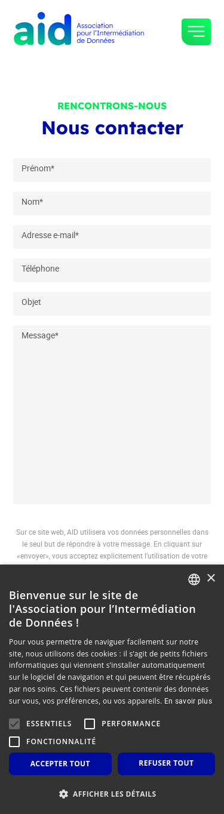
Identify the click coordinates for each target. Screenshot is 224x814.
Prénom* (38, 168)
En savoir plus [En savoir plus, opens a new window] (188, 700)
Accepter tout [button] (60, 763)
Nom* (32, 201)
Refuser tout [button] (166, 763)
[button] (112, 794)
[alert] (112, 689)
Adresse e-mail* (50, 234)
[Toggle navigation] (196, 31)
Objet (31, 301)
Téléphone (40, 268)
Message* (40, 335)
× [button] (210, 578)
